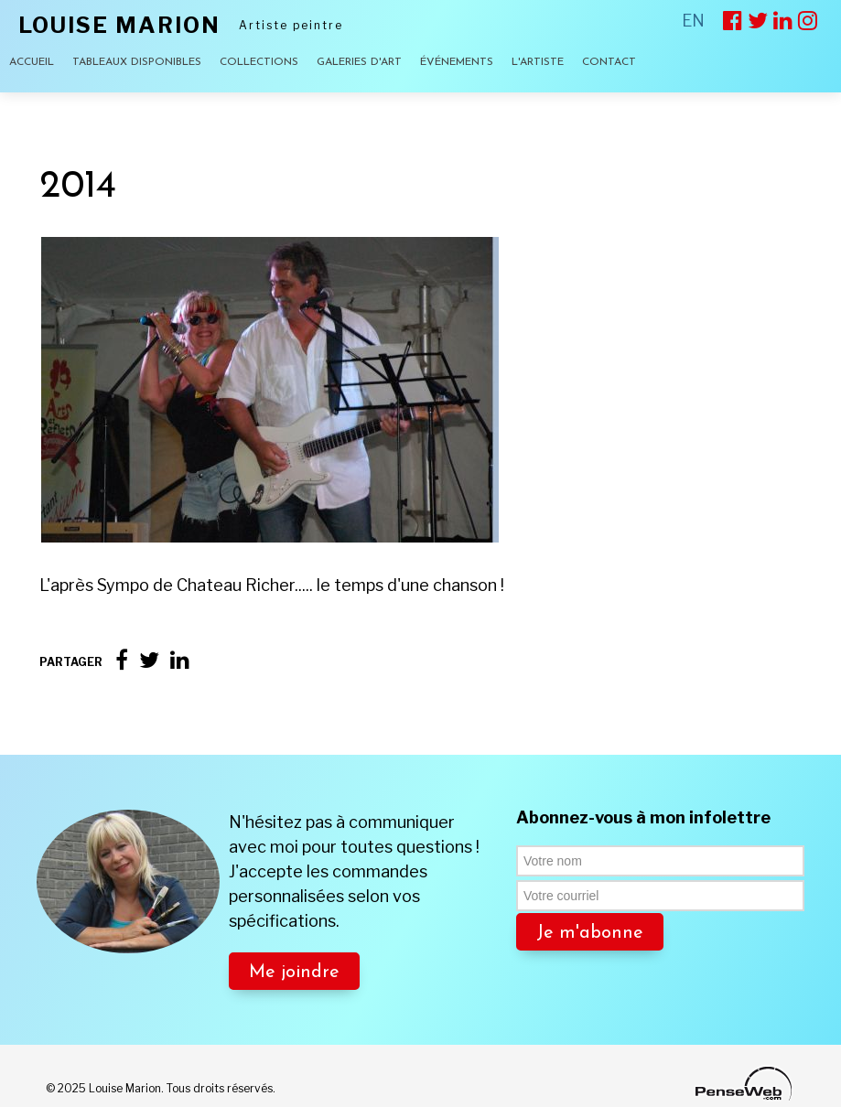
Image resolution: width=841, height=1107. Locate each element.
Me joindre (294, 972)
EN (693, 20)
